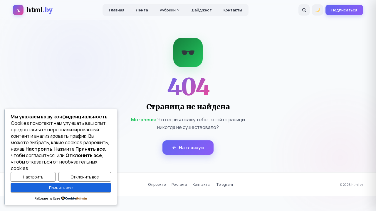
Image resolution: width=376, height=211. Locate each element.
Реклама (179, 184)
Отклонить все (84, 177)
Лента (142, 10)
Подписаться (344, 10)
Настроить (33, 177)
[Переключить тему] (317, 10)
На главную (188, 147)
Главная (116, 10)
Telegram (224, 184)
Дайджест (202, 10)
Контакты (233, 10)
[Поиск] (304, 10)
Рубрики (170, 10)
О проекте (157, 184)
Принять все (61, 187)
